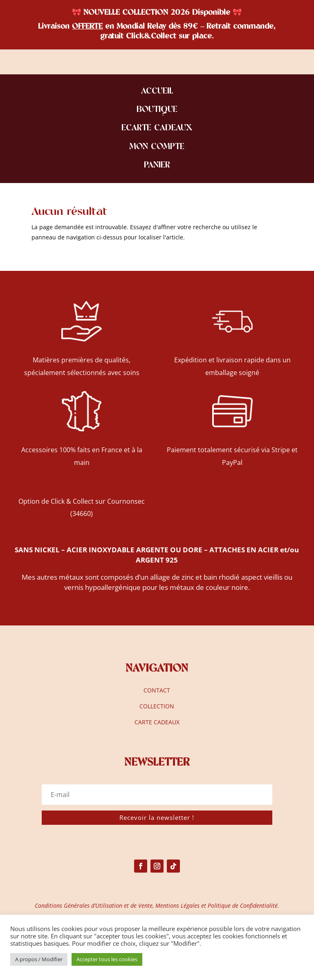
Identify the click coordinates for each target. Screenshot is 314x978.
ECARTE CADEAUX (156, 128)
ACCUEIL (157, 91)
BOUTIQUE (157, 110)
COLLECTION (156, 706)
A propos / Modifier (39, 959)
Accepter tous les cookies (106, 959)
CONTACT (157, 690)
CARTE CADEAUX (157, 722)
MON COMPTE (156, 147)
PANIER (157, 165)
